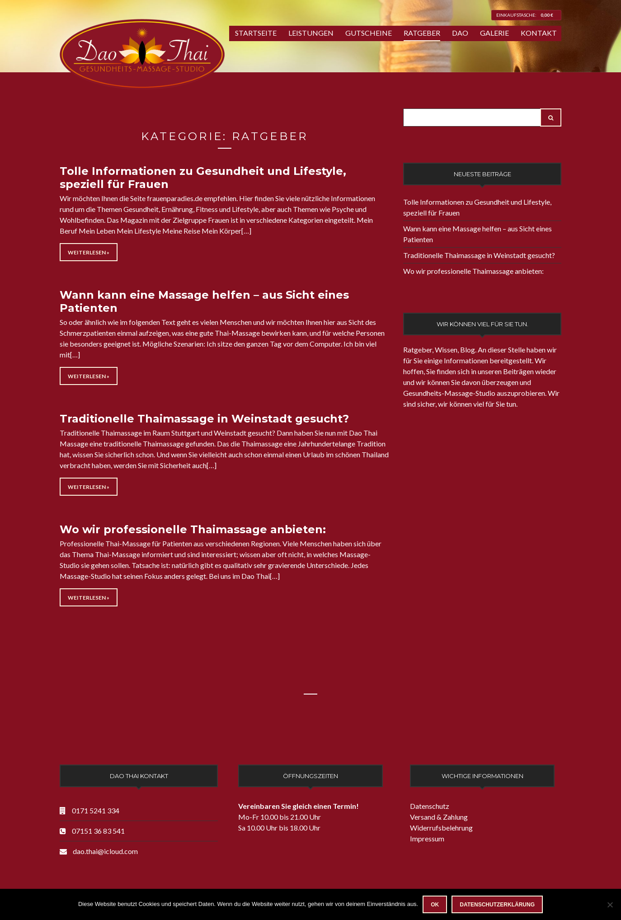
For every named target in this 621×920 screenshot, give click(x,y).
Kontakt (539, 32)
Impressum (427, 838)
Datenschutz (429, 806)
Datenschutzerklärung (497, 904)
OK (435, 904)
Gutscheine (368, 32)
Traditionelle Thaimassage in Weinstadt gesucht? (204, 418)
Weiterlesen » (88, 252)
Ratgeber (422, 32)
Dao (460, 32)
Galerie (494, 32)
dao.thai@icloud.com (105, 851)
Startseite (256, 32)
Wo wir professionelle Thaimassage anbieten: (193, 529)
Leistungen (311, 32)
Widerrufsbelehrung (441, 827)
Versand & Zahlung (439, 816)
